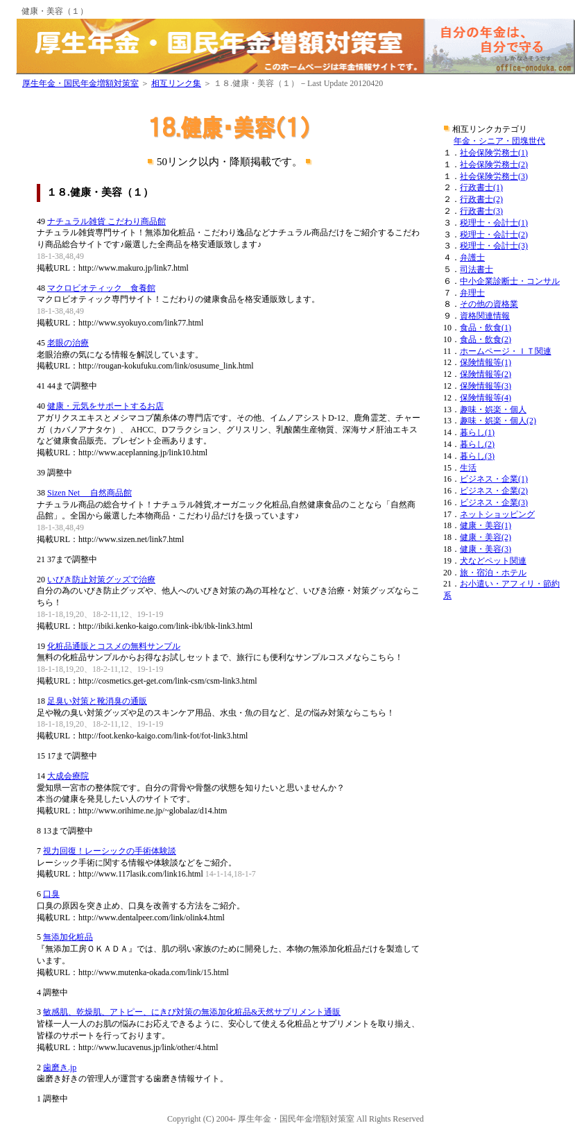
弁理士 (472, 293)
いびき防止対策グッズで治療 (101, 579)
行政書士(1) (481, 187)
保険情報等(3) (485, 386)
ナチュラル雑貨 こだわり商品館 (106, 221)
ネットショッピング (497, 514)
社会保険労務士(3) (494, 176)
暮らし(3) (477, 456)
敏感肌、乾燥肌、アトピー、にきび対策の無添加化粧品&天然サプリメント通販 (192, 1012)
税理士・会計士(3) (494, 246)
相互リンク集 (176, 83)
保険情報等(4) (485, 398)
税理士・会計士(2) (494, 234)
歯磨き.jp (59, 1067)
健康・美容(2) (485, 537)
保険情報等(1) (485, 362)
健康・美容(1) (485, 525)
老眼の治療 (68, 343)
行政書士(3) (481, 211)
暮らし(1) (477, 432)
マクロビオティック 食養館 (101, 288)
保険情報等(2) (485, 374)
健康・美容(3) (485, 549)
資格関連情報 (485, 316)
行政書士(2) (481, 199)
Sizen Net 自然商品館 (89, 493)
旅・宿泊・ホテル (493, 572)
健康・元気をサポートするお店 (105, 406)
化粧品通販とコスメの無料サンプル (113, 646)
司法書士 (476, 269)
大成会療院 (68, 776)
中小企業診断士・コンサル (510, 281)
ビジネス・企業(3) (494, 502)
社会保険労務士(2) (494, 164)
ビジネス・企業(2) (494, 491)
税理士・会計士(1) (494, 223)
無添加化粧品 (68, 937)
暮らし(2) (477, 444)
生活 (468, 468)
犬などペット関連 (493, 561)
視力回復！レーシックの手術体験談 (109, 851)
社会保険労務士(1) (494, 153)
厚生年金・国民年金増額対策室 (80, 83)
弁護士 (472, 257)
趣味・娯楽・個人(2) (498, 420)
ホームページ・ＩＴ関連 (505, 351)
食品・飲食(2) (485, 339)
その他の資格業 (489, 304)
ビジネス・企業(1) (494, 479)
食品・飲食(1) (485, 327)
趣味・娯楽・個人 (493, 409)
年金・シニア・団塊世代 (499, 141)
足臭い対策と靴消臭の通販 (97, 701)
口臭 (51, 894)
